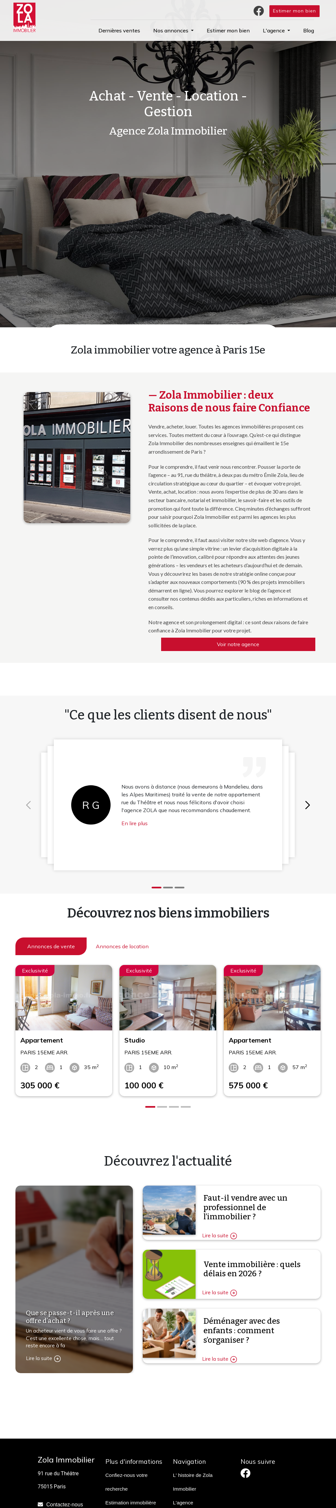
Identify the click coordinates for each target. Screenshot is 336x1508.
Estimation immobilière (130, 1502)
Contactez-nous (64, 1504)
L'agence (183, 1502)
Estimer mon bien (294, 11)
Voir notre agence (238, 644)
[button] (173, 30)
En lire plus (134, 823)
